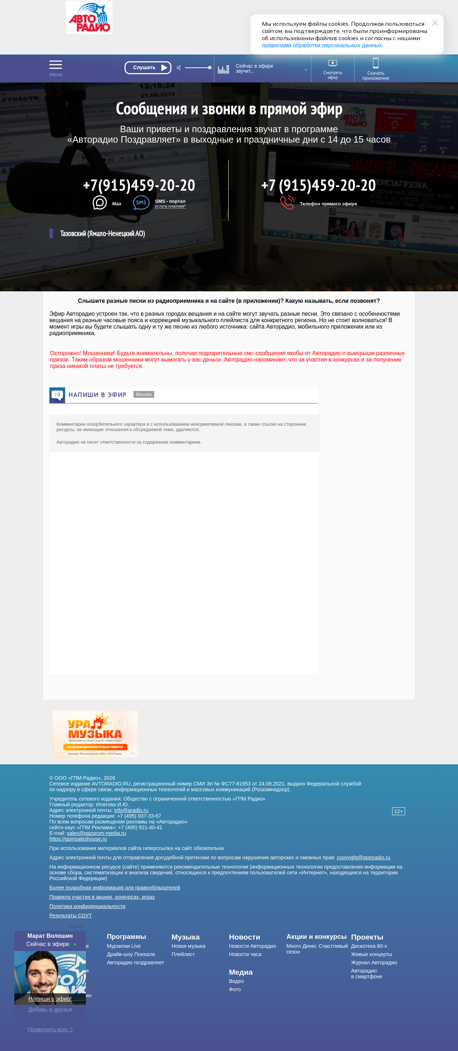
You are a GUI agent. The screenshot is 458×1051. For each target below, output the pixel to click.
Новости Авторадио (252, 946)
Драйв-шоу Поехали (131, 954)
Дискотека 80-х (369, 946)
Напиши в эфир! (50, 999)
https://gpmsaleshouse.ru (78, 839)
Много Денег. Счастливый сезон (317, 949)
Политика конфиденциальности (87, 906)
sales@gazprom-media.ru (96, 833)
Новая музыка (188, 946)
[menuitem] (139, 937)
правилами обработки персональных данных (322, 45)
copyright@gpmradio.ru (363, 857)
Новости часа (245, 954)
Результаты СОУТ (70, 915)
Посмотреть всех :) (50, 1029)
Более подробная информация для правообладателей (114, 887)
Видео (236, 981)
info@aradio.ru (131, 810)
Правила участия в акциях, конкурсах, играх (102, 897)
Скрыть (77, 926)
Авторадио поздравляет (135, 962)
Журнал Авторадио (374, 962)
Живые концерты (371, 954)
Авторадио (366, 973)
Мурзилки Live (124, 946)
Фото (235, 989)
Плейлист (183, 954)
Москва (144, 394)
